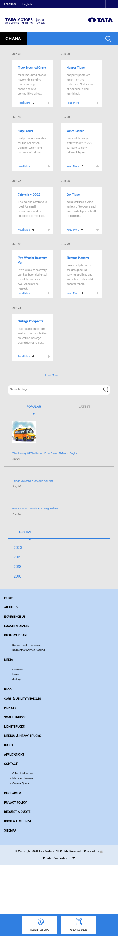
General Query (20, 783)
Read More (24, 102)
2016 (17, 576)
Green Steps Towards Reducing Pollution (35, 508)
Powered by (92, 851)
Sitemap (10, 830)
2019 (17, 557)
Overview (17, 669)
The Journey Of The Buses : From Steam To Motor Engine (44, 453)
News (15, 674)
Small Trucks (14, 717)
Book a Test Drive (18, 821)
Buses (8, 745)
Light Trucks (14, 726)
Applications (14, 754)
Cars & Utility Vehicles (22, 699)
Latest (84, 406)
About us (11, 607)
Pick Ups (10, 708)
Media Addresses (22, 778)
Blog (7, 689)
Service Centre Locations (26, 645)
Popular (34, 406)
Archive (25, 532)
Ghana (13, 38)
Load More (51, 375)
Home (8, 598)
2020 (18, 547)
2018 (17, 566)
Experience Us (14, 617)
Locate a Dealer (16, 626)
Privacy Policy (15, 802)
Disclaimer (12, 793)
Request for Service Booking (28, 650)
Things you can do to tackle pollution (32, 481)
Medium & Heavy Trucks (22, 736)
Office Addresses (22, 773)
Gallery (16, 679)
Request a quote (17, 812)
